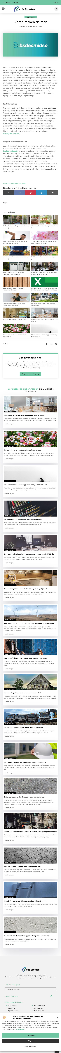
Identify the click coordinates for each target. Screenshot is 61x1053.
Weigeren (30, 1041)
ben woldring (38, 1008)
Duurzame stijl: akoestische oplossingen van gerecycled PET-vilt (29, 554)
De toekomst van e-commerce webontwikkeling (23, 519)
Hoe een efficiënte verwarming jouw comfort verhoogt (25, 658)
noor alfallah (12, 1005)
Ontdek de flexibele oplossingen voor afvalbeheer (23, 728)
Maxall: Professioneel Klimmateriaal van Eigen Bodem (25, 901)
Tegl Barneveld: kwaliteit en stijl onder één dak (22, 866)
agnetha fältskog (13, 1011)
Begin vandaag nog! (30, 357)
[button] (58, 1018)
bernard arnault (39, 1011)
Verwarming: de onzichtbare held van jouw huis (22, 693)
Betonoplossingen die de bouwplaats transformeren (24, 797)
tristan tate (11, 1008)
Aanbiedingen (30, 17)
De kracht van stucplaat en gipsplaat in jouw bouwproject (27, 936)
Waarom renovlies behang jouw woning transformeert (25, 485)
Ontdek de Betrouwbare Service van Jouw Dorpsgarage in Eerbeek (30, 832)
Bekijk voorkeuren (30, 1046)
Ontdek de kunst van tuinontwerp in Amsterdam (23, 450)
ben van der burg (39, 1005)
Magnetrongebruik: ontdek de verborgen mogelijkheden (26, 589)
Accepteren (31, 1035)
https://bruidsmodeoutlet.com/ (14, 183)
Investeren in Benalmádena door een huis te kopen (24, 415)
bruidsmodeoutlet (11, 151)
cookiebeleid (20, 1029)
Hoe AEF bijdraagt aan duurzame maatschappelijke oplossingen (29, 623)
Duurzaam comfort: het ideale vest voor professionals (25, 762)
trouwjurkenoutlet (11, 134)
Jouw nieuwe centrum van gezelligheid (15, 319)
